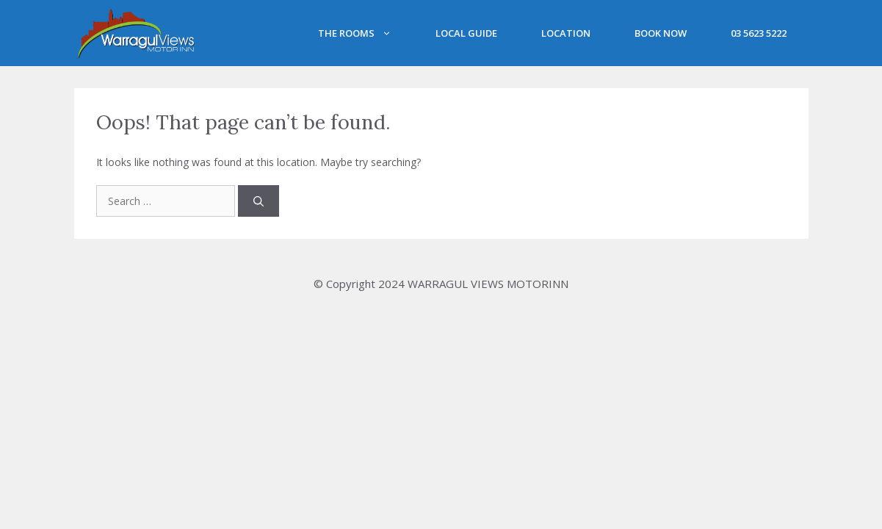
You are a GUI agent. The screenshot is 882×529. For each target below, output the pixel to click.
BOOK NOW (661, 33)
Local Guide (466, 33)
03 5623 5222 (759, 33)
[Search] (258, 201)
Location (565, 33)
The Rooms (365, 33)
